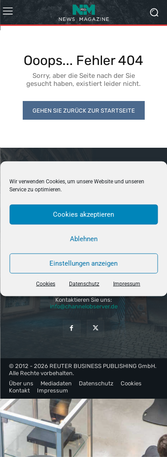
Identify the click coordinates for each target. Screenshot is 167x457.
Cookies (45, 283)
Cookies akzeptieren (83, 214)
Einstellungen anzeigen (83, 263)
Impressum (126, 283)
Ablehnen (84, 239)
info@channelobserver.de (84, 306)
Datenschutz (84, 283)
